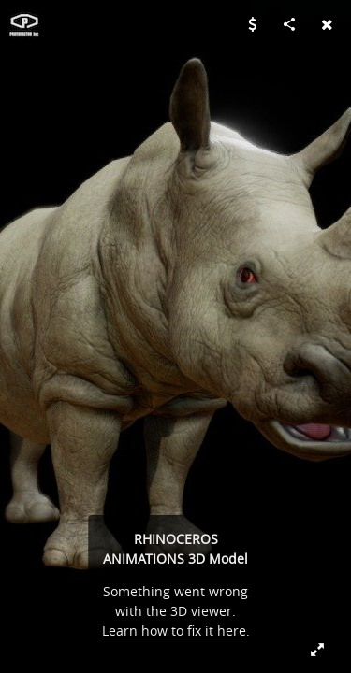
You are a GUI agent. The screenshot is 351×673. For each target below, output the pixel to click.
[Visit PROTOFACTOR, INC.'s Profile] (24, 24)
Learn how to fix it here (174, 630)
